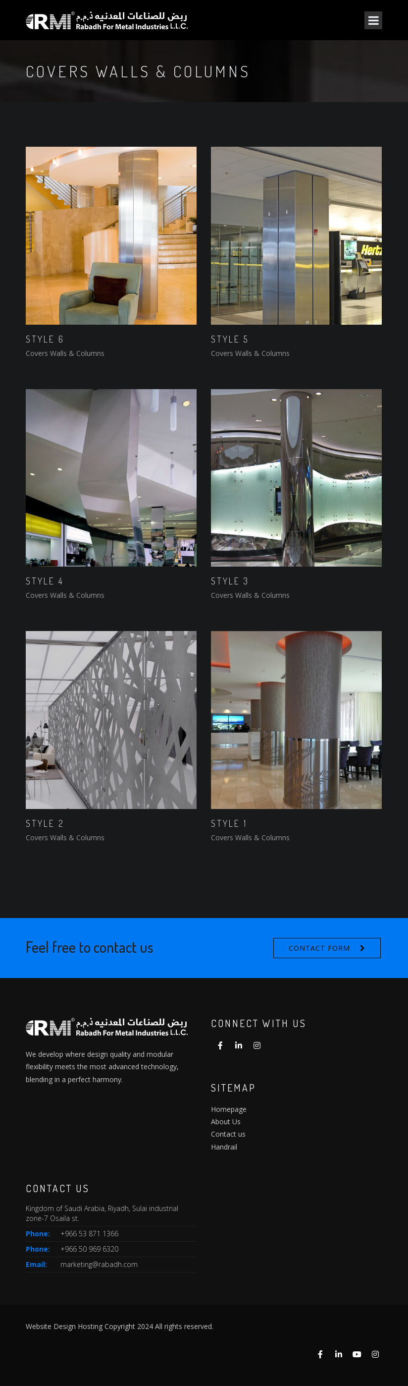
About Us (226, 1121)
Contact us (228, 1134)
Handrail (224, 1147)
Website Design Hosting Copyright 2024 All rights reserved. (119, 1326)
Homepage (229, 1109)
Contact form (319, 948)
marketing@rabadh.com (99, 1264)
